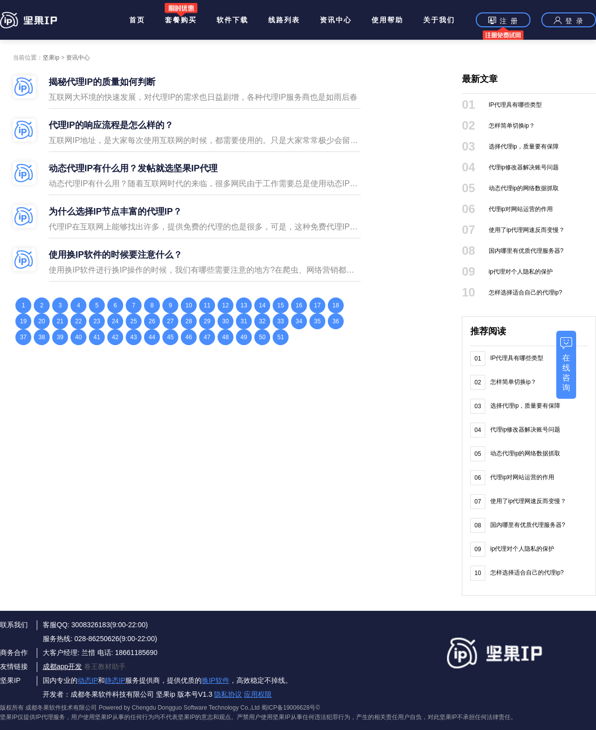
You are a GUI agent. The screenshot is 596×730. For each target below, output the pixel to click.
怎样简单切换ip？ (512, 125)
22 (78, 321)
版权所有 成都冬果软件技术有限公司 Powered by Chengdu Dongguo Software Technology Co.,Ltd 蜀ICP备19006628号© (160, 707)
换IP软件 (215, 680)
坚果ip (51, 57)
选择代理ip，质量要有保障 (524, 146)
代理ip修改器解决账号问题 (524, 167)
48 (225, 337)
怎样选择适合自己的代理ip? (525, 292)
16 (299, 305)
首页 (137, 19)
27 (170, 321)
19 (23, 321)
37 (23, 337)
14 (262, 305)
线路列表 (284, 19)
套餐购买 (181, 19)
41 (96, 337)
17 (317, 305)
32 (262, 321)
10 (188, 305)
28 (188, 321)
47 (207, 337)
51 (280, 337)
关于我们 (439, 19)
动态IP (87, 680)
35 (317, 321)
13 (243, 305)
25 (133, 321)
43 (133, 337)
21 (60, 321)
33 (280, 321)
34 (299, 321)
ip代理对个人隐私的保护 (521, 271)
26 (152, 321)
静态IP (115, 680)
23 (96, 321)
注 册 (503, 21)
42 (115, 337)
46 (188, 337)
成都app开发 (62, 666)
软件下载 (232, 19)
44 (152, 337)
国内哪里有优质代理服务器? (526, 250)
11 (207, 305)
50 (262, 337)
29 (207, 321)
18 (335, 305)
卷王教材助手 (105, 666)
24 (115, 321)
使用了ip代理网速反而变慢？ (527, 229)
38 (41, 337)
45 (170, 337)
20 (41, 321)
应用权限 (258, 694)
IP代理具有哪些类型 (515, 104)
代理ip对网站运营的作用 (521, 209)
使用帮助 (387, 19)
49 (243, 337)
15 (280, 305)
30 (225, 321)
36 (335, 321)
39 (60, 337)
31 (243, 321)
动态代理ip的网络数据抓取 (524, 188)
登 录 (568, 20)
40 (78, 337)
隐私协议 (228, 694)
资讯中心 (336, 19)
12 (225, 305)
